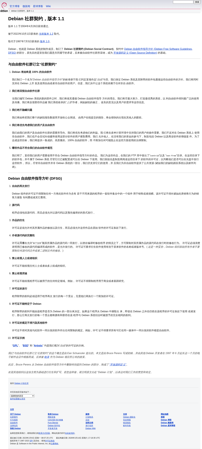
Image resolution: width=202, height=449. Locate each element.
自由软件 (14, 423)
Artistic (38, 345)
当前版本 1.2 (46, 33)
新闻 (87, 414)
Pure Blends (53, 423)
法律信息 (14, 425)
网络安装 (51, 417)
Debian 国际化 (129, 417)
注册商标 (54, 444)
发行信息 (89, 425)
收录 (46, 357)
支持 (125, 414)
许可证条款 (50, 441)
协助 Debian (15, 428)
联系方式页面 (44, 433)
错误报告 (127, 423)
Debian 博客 (166, 420)
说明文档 (89, 423)
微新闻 (26, 6)
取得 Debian (53, 414)
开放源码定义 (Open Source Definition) (135, 52)
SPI (31, 441)
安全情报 (127, 420)
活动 (87, 420)
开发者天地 (52, 428)
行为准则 (14, 420)
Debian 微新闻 (167, 423)
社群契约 (14, 417)
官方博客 (15, 6)
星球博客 (38, 6)
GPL (15, 345)
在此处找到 (69, 433)
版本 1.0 (44, 41)
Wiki (48, 6)
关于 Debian (15, 414)
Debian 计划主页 (21, 383)
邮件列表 (127, 425)
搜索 (163, 417)
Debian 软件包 (54, 425)
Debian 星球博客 (168, 425)
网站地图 (164, 414)
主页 (12, 409)
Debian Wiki (91, 428)
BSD (25, 345)
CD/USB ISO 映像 (55, 420)
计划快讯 (89, 417)
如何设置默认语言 (17, 399)
